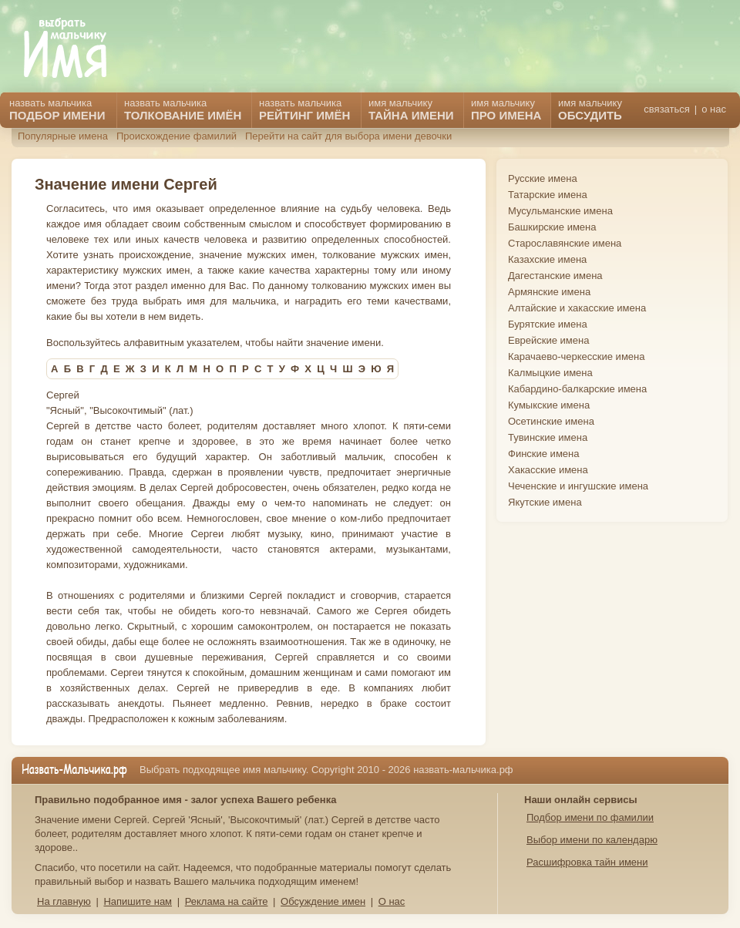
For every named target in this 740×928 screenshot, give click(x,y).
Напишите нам (137, 901)
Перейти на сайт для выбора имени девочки (348, 136)
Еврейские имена (548, 340)
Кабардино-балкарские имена (577, 389)
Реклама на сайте (226, 901)
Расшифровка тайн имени (587, 862)
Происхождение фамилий (176, 136)
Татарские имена (547, 194)
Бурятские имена (547, 324)
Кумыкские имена (549, 405)
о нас (713, 109)
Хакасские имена (548, 470)
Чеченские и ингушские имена (578, 486)
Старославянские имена (564, 243)
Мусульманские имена (560, 211)
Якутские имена (545, 502)
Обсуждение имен (323, 901)
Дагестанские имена (555, 275)
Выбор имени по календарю (592, 840)
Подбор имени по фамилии (590, 817)
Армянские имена (549, 292)
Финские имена (543, 453)
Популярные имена (63, 136)
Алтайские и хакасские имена (577, 308)
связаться (666, 109)
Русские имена (542, 178)
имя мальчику (590, 109)
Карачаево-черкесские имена (576, 356)
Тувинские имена (547, 437)
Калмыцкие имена (550, 372)
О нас (391, 901)
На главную (64, 901)
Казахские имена (547, 259)
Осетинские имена (551, 421)
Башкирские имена (552, 227)
